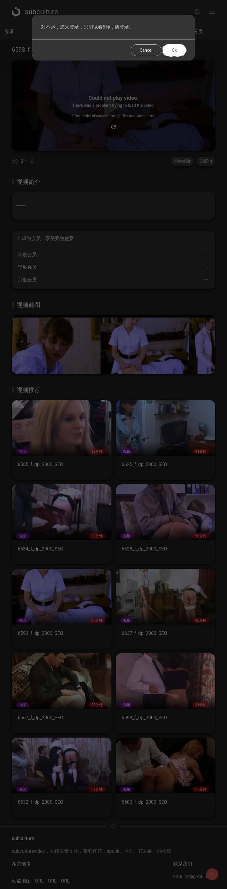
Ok (174, 50)
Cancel (146, 50)
